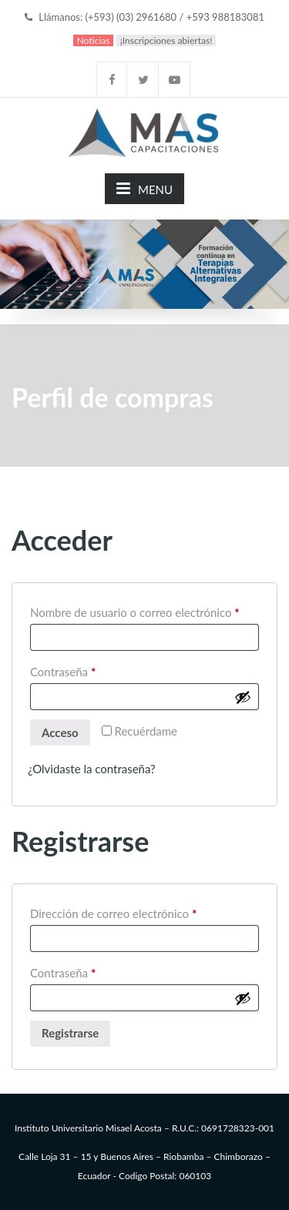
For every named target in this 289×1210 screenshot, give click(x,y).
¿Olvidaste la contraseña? (92, 769)
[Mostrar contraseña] (242, 697)
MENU (144, 188)
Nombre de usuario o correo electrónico (144, 610)
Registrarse (70, 1033)
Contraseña (91, 669)
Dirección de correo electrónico (141, 911)
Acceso (60, 732)
